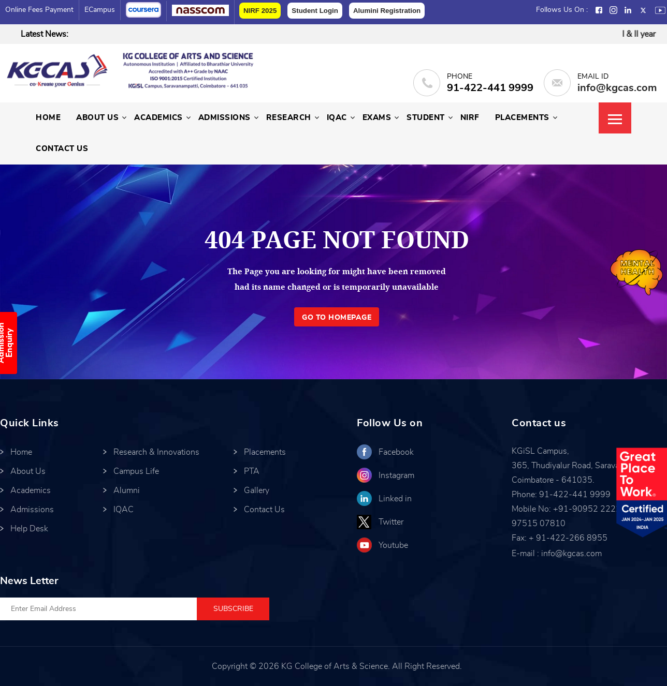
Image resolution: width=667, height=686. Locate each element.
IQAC (337, 118)
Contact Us (62, 149)
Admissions (224, 118)
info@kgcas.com (617, 88)
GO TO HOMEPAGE (336, 317)
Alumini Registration (387, 10)
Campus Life (136, 471)
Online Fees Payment (39, 9)
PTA (251, 471)
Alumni (126, 490)
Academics (158, 118)
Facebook (396, 452)
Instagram (396, 475)
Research (288, 118)
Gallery (256, 490)
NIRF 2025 (260, 10)
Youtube (393, 545)
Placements (522, 118)
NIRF (470, 118)
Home (48, 118)
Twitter (391, 522)
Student (426, 118)
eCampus (99, 9)
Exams (377, 118)
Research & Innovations (156, 452)
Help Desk (29, 529)
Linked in (395, 499)
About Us (97, 118)
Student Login (315, 10)
